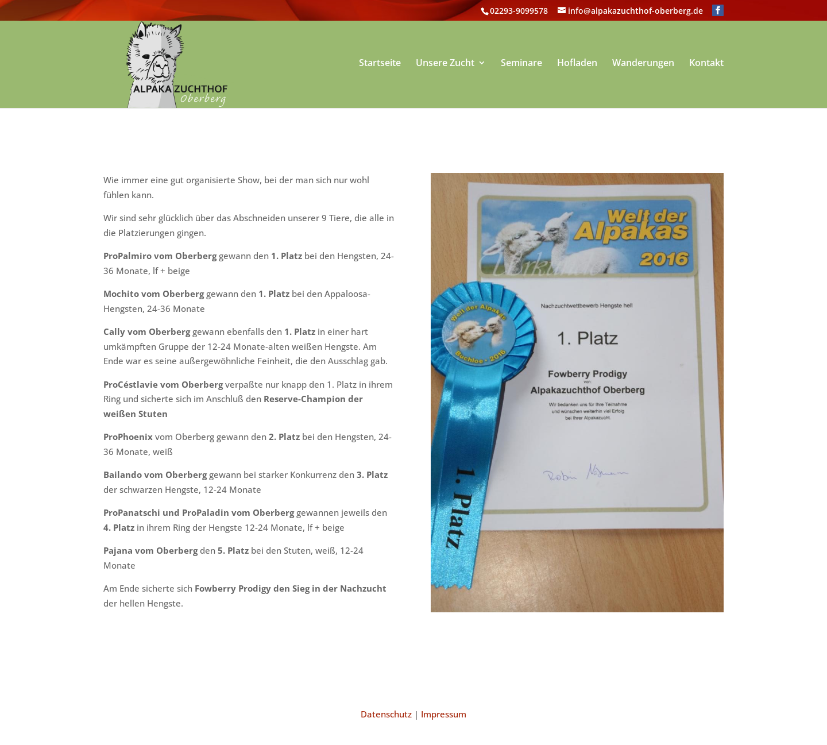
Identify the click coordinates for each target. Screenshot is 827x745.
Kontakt (706, 64)
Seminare (521, 64)
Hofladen (577, 64)
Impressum (443, 714)
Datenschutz (386, 714)
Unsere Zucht (445, 64)
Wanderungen (643, 64)
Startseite (380, 64)
